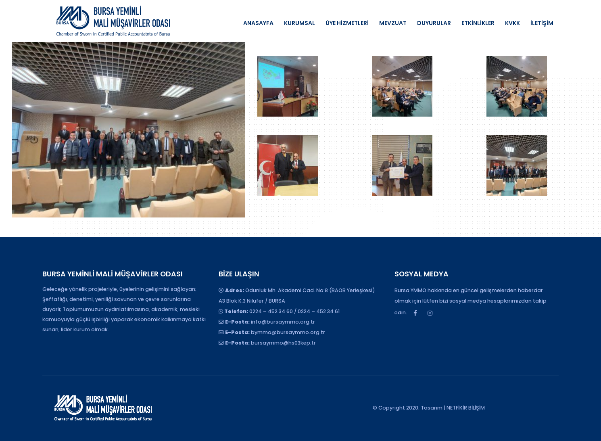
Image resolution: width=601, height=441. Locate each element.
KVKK (512, 23)
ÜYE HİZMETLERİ (347, 23)
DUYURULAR (434, 23)
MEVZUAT (393, 23)
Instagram (430, 313)
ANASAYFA (258, 23)
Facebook (415, 313)
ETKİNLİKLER (478, 23)
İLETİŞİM (541, 23)
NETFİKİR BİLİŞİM (466, 407)
